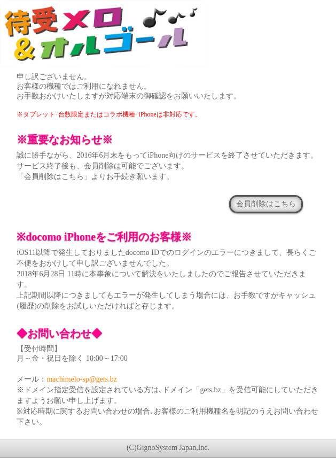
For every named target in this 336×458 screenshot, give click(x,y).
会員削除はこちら (266, 203)
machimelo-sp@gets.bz (81, 379)
